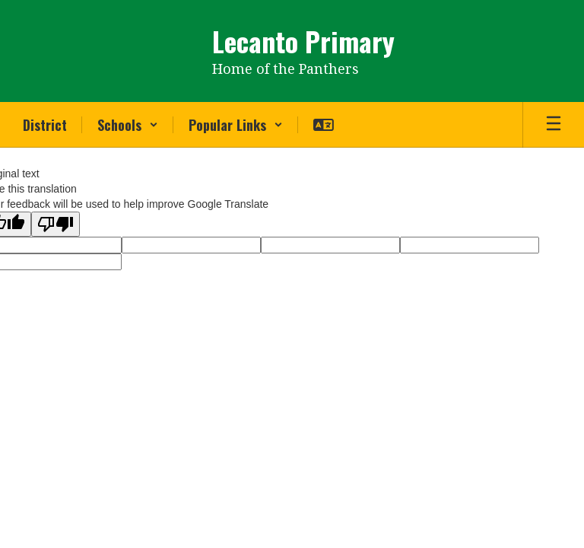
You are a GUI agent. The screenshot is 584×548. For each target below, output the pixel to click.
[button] (127, 125)
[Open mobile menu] (553, 125)
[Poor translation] (55, 224)
